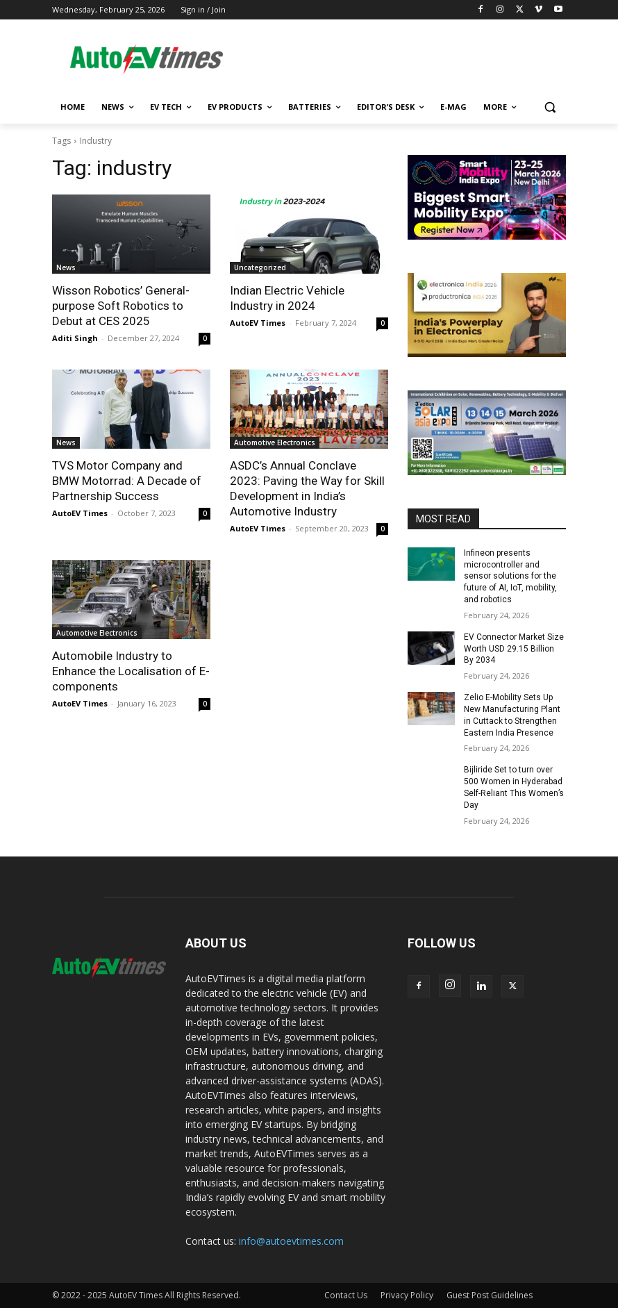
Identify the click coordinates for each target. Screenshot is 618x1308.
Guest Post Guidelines (489, 1295)
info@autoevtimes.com (291, 1241)
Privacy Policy (407, 1295)
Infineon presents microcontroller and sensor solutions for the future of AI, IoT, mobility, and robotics (510, 576)
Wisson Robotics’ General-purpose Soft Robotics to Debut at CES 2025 (121, 305)
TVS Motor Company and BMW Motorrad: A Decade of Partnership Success (126, 480)
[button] (549, 107)
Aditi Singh (75, 338)
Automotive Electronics (274, 442)
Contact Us (345, 1295)
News (66, 267)
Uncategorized (260, 267)
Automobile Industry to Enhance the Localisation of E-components (131, 671)
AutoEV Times (257, 322)
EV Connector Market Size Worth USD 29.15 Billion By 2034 (514, 648)
